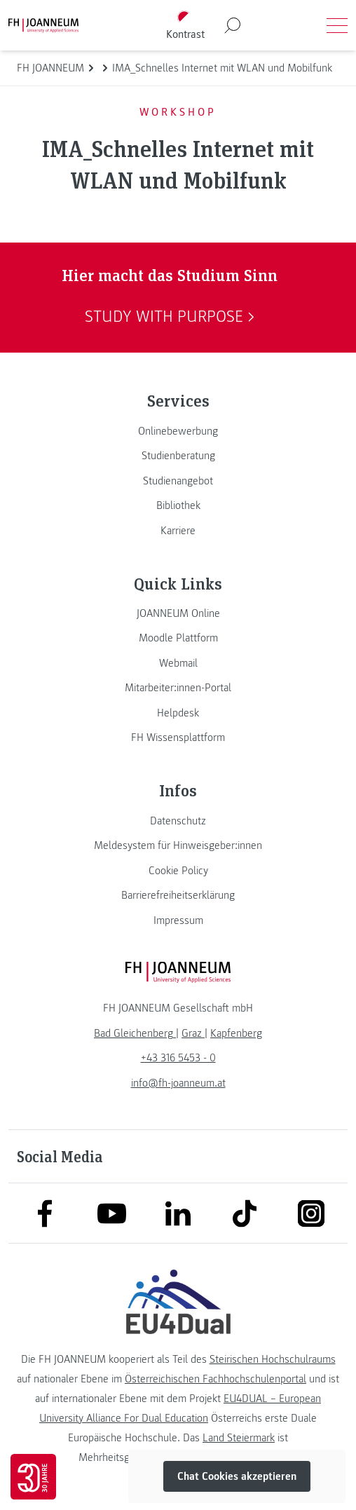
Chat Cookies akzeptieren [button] (236, 1476)
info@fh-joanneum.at (178, 1083)
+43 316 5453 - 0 (178, 1058)
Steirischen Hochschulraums (273, 1359)
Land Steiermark (239, 1438)
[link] (178, 431)
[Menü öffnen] (337, 25)
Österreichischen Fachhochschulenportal (215, 1379)
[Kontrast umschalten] (185, 26)
